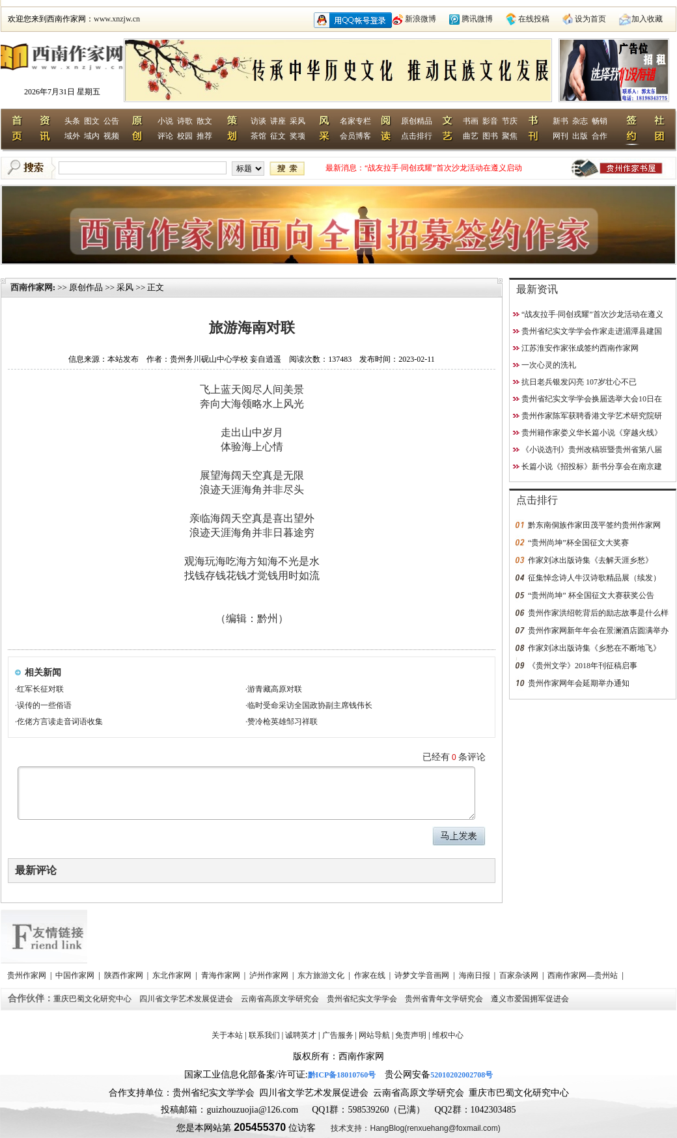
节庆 (510, 121)
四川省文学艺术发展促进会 (187, 998)
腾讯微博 (477, 18)
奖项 (297, 136)
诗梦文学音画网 (422, 975)
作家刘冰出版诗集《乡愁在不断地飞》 (594, 648)
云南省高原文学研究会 (281, 998)
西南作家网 (31, 287)
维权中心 (447, 1035)
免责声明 (410, 1035)
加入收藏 (647, 18)
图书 (490, 136)
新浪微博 (420, 18)
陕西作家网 (124, 975)
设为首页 (590, 18)
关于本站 (227, 1035)
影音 (490, 121)
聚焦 (510, 136)
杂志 (580, 121)
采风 (297, 121)
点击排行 (416, 136)
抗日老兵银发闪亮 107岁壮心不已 (579, 381)
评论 (165, 136)
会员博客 (355, 136)
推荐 (204, 136)
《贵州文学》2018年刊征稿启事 (582, 665)
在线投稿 (533, 18)
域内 (92, 136)
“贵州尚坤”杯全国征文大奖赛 (578, 542)
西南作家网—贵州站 (583, 975)
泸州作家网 (269, 975)
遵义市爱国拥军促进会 (531, 998)
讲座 (278, 121)
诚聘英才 (300, 1035)
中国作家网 (75, 975)
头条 (72, 121)
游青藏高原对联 (274, 689)
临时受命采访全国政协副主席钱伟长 (309, 705)
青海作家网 (221, 975)
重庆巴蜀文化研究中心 (93, 998)
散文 (204, 121)
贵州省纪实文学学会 (363, 998)
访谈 (258, 121)
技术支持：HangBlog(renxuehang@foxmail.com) (415, 1128)
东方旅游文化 (321, 975)
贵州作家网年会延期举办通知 (578, 683)
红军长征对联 (40, 689)
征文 (278, 136)
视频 (111, 136)
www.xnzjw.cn (117, 18)
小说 (165, 121)
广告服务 (337, 1035)
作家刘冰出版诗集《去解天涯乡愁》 (590, 560)
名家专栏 (355, 121)
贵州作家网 (27, 975)
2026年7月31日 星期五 (62, 91)
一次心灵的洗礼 (548, 365)
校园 (185, 136)
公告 (111, 121)
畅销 (599, 121)
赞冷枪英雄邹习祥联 (282, 721)
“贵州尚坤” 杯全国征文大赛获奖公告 (591, 595)
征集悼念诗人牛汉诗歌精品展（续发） (594, 577)
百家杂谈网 (519, 975)
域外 (72, 136)
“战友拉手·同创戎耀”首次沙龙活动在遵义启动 (443, 167)
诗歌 (185, 121)
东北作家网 (172, 975)
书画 (470, 121)
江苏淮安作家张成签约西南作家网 (580, 348)
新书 (560, 121)
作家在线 (370, 975)
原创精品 (416, 121)
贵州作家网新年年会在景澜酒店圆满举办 (598, 630)
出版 (580, 136)
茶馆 (258, 136)
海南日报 (475, 975)
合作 (599, 136)
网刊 (560, 136)
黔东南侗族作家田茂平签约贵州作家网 (594, 525)
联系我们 (264, 1035)
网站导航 (374, 1035)
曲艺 (470, 136)
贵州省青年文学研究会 (445, 998)
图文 (92, 121)
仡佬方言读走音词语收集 (60, 721)
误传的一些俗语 (44, 705)
